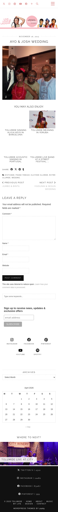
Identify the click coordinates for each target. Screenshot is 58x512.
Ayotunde (10, 175)
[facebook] (28, 341)
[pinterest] (46, 341)
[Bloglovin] (32, 3)
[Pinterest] (15, 3)
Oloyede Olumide (39, 175)
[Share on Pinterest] (20, 169)
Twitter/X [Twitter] (29, 470)
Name (5, 243)
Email (5, 254)
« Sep (28, 427)
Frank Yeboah (23, 175)
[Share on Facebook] (12, 169)
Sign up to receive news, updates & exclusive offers (24, 309)
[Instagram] (9, 3)
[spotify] (37, 352)
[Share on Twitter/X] (16, 169)
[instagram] (11, 341)
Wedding (16, 178)
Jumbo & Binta (13, 184)
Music (49, 501)
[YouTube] (20, 3)
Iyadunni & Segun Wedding (42, 185)
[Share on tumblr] (23, 169)
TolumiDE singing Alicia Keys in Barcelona (15, 132)
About (39, 501)
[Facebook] (26, 3)
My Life (17, 504)
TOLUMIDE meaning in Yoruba (42, 131)
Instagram (29, 478)
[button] (54, 3)
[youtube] (20, 352)
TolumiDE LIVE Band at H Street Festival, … (42, 159)
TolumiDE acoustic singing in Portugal (16, 159)
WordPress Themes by (29, 508)
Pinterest (29, 494)
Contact (41, 504)
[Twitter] (4, 3)
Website (5, 265)
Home (29, 501)
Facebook (29, 486)
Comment (7, 214)
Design (29, 504)
